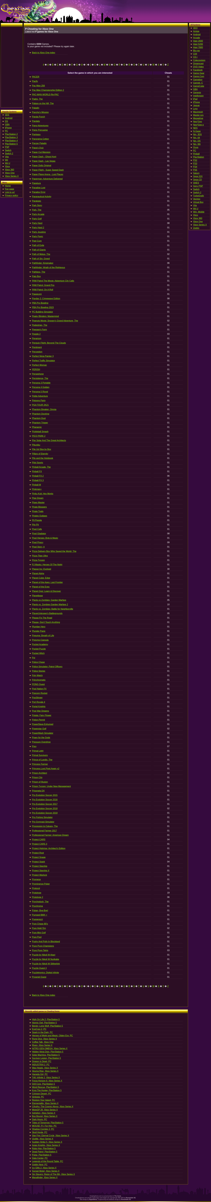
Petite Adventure (40, 396)
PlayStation (198, 157)
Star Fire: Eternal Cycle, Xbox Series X (50, 1135)
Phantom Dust (39, 418)
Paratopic (36, 201)
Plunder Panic (38, 631)
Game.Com (198, 76)
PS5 (195, 170)
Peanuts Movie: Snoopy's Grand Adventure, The (55, 321)
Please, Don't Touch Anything (46, 622)
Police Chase (38, 662)
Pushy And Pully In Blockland (46, 941)
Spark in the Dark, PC (42, 1032)
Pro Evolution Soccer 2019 (44, 813)
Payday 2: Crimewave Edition (46, 298)
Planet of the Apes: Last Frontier (47, 582)
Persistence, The (40, 378)
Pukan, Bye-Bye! (40, 910)
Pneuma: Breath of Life (43, 635)
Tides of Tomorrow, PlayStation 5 (47, 1123)
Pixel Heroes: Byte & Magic (45, 538)
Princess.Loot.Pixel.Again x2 (45, 768)
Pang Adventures (40, 125)
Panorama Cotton (40, 139)
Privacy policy (11, 195)
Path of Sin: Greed (41, 258)
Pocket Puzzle (39, 649)
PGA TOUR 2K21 (40, 405)
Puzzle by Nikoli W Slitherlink (46, 964)
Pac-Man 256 (38, 86)
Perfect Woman (39, 365)
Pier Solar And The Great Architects (49, 440)
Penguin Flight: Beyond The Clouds (49, 343)
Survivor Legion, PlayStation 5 (46, 1058)
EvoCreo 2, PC (39, 1029)
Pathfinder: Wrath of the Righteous (48, 267)
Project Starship (39, 866)
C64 (195, 54)
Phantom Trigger (40, 423)
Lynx (195, 109)
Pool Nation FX (39, 689)
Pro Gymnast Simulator (43, 822)
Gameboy (197, 79)
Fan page (9, 189)
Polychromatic (38, 680)
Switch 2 (9, 153)
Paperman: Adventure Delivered (47, 179)
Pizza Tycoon (38, 560)
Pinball (196, 154)
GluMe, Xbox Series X (42, 1139)
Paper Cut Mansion (41, 152)
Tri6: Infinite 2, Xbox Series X (46, 1077)
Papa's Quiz (38, 148)
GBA (7, 124)
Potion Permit (38, 720)
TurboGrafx (198, 196)
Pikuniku (36, 445)
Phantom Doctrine (40, 414)
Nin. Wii (197, 144)
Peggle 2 (36, 334)
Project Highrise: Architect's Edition (48, 848)
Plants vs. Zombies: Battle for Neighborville (52, 609)
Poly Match (37, 675)
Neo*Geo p (198, 125)
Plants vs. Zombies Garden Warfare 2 (50, 604)
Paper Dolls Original (41, 165)
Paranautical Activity (41, 196)
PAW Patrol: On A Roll (42, 290)
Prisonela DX (38, 791)
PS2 (195, 160)
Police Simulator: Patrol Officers (47, 666)
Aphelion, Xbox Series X (43, 1113)
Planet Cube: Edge (41, 578)
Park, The (36, 210)
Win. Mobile (198, 212)
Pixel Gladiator (39, 533)
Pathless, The (38, 272)
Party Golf (37, 219)
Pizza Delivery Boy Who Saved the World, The (54, 551)
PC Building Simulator (42, 312)
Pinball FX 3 (38, 480)
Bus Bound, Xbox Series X (44, 1116)
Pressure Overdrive (41, 742)
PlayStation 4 (11, 140)
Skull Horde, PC (39, 1132)
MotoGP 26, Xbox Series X (45, 1110)
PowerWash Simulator (42, 733)
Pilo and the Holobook (42, 458)
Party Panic (37, 236)
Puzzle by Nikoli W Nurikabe (45, 959)
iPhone (8, 128)
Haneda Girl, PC (40, 1074)
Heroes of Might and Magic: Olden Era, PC (52, 1035)
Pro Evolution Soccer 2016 (44, 799)
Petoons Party (39, 400)
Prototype (36, 893)
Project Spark (38, 862)
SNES (196, 183)
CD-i (195, 57)
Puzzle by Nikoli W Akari (43, 955)
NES (195, 128)
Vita (7, 157)
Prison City (37, 777)
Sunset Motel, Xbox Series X (45, 1171)
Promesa (36, 879)
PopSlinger (37, 697)
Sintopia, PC (38, 1097)
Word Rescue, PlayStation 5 (45, 1087)
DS (6, 121)
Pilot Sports (37, 462)
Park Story (37, 205)
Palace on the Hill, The (43, 103)
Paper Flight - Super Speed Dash (48, 170)
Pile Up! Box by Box (41, 449)
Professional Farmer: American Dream (50, 835)
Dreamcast (198, 63)
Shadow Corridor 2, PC (43, 1129)
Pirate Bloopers (39, 507)
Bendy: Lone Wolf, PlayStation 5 (47, 1026)
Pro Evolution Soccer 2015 (44, 795)
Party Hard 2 (38, 227)
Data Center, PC (40, 1158)
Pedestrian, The (39, 325)
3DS (7, 115)
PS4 (195, 167)
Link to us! (10, 192)
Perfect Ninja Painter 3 (43, 356)
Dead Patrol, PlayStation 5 (44, 1152)
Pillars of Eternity (40, 454)
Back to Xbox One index (43, 52)
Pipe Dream (37, 498)
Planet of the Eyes (41, 587)
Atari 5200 (198, 44)
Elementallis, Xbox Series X (45, 1103)
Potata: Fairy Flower (41, 715)
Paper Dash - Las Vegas (43, 161)
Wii (6, 160)
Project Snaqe (39, 857)
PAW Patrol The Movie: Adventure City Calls (53, 281)
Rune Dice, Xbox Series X (44, 1039)
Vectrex (196, 199)
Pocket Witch (38, 653)
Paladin (35, 108)
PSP (7, 147)
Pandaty (36, 121)
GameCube (198, 86)
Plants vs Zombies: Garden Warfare (49, 600)
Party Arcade (38, 214)
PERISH (36, 369)
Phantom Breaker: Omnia (44, 409)
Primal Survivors (40, 755)
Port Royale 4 (38, 702)
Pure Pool (36, 937)
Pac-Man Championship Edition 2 (48, 90)
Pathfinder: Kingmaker (42, 263)
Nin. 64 (196, 138)
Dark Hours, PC (39, 1119)
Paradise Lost (38, 188)
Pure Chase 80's (40, 924)
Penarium (36, 338)
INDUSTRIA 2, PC (41, 1064)
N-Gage (197, 131)
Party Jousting (39, 232)
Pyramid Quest (39, 977)
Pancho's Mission (40, 112)
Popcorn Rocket (39, 693)
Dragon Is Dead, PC (41, 1061)
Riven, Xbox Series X (42, 1045)
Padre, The (37, 99)
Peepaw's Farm (39, 329)
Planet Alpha (38, 573)
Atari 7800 (198, 47)
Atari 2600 (198, 41)
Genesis (197, 92)
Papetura (36, 183)
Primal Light (37, 751)
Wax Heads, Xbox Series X (45, 1068)
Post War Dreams (40, 711)
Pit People (37, 520)
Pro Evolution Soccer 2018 (44, 808)
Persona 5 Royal (40, 391)
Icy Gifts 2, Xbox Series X (44, 1168)
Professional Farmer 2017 (44, 831)
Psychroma (37, 906)
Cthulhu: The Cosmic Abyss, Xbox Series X (52, 1106)
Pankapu (36, 134)
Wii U (7, 163)
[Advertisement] (11, 67)
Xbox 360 (9, 170)
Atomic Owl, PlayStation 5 (44, 1023)
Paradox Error (38, 192)
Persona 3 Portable (41, 383)
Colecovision (199, 60)
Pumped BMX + (39, 915)
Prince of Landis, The (42, 760)
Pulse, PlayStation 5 (41, 1155)
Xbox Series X (12, 176)
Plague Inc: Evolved (41, 569)
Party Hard (37, 223)
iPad (195, 99)
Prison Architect (39, 773)
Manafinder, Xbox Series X (44, 1177)
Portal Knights (38, 706)
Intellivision (198, 96)
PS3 (195, 163)
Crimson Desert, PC (41, 1093)
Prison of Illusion (40, 782)
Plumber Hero (38, 627)
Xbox (7, 166)
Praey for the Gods (41, 737)
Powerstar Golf (39, 729)
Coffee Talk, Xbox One (43, 1042)
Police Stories (38, 671)
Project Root (38, 853)
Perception (37, 352)
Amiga (196, 31)
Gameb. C (198, 83)
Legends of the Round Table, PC (47, 1161)
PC (6, 131)
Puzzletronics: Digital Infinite (45, 972)
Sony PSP (198, 186)
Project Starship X (40, 870)
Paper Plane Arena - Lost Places (47, 174)
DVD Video (198, 67)
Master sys (198, 115)
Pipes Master (38, 502)
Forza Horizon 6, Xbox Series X (47, 1081)
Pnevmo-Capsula (40, 640)
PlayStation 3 (11, 137)
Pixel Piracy (37, 542)
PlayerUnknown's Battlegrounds (47, 613)
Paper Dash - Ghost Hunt (44, 156)
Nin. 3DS (197, 134)
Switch (8, 150)
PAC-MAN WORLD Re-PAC (45, 94)
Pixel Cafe (37, 529)
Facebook (198, 70)
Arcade (196, 38)
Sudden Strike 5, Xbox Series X (47, 1142)
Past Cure (37, 241)
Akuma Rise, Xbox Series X (45, 1071)
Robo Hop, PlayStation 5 (44, 1148)
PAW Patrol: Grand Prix (43, 285)
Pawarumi (37, 294)
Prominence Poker (41, 884)
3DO (195, 28)
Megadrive (198, 118)
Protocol (36, 888)
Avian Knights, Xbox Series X (46, 1145)
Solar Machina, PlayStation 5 (46, 1055)
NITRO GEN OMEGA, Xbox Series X (49, 1048)
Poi (33, 658)
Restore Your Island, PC (43, 1100)
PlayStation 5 (11, 144)
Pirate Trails (37, 511)
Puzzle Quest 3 (39, 968)
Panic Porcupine (40, 130)
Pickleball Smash (40, 431)
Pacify (35, 81)
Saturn (196, 173)
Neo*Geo (197, 121)
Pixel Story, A (38, 547)
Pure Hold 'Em (39, 928)
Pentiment (37, 347)
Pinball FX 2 (38, 476)
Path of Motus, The (41, 254)
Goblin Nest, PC (40, 1164)
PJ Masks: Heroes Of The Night (47, 564)
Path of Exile (38, 245)
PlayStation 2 (11, 134)
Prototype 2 (37, 897)
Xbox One (10, 173)
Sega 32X (198, 176)
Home (8, 186)
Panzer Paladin (39, 143)
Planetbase (37, 595)
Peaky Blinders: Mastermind (45, 316)
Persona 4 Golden (40, 387)
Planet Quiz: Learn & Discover (46, 591)
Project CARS (38, 839)
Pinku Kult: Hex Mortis (42, 493)
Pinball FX (37, 471)
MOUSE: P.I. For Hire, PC (44, 1126)
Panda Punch (38, 117)
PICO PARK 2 (38, 436)
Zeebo (196, 228)
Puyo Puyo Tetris (40, 950)
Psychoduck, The (40, 901)
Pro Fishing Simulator (42, 817)
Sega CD (197, 179)
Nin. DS (197, 141)
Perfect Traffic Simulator (43, 360)
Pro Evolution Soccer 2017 (44, 804)
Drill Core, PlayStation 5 (43, 1084)
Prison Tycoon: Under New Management (51, 786)
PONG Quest (38, 684)
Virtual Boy (198, 202)
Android (8, 118)
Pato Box (36, 276)
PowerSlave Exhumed (42, 724)
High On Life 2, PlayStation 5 (46, 1019)
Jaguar (196, 105)
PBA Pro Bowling (40, 303)
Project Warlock (39, 875)
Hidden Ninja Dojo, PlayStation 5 (47, 1052)
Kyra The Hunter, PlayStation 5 (46, 1090)
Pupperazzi (37, 919)
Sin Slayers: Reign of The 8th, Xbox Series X (53, 1174)
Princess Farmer (40, 764)
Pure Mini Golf (39, 932)
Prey (34, 746)
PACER (35, 77)
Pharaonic (37, 427)
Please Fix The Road (42, 618)
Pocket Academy (40, 644)
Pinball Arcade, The (41, 467)
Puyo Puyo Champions (43, 946)
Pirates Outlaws (39, 516)
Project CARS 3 (39, 844)
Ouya (195, 147)
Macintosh (198, 112)
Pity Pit (35, 525)
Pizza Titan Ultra (40, 556)
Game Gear (198, 73)
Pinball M (36, 485)
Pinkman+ (37, 489)
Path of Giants (39, 250)
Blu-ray (196, 50)
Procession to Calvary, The (45, 826)
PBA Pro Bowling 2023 (43, 307)
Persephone (38, 374)
